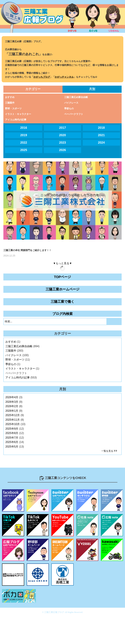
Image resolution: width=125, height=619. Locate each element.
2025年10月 (12, 424)
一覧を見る (107, 451)
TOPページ (62, 277)
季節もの (69, 108)
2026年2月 (11, 406)
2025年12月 (12, 415)
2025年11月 (12, 419)
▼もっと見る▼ (62, 263)
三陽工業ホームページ (62, 289)
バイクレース (71, 102)
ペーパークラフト (73, 114)
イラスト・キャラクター (18, 114)
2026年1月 (11, 410)
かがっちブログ (41, 77)
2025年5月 (11, 446)
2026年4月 (11, 397)
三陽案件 (10, 102)
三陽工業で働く (62, 301)
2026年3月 (11, 401)
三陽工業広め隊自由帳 (76, 97)
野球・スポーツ (13, 108)
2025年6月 (11, 442)
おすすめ (10, 97)
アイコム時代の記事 (15, 119)
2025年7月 (11, 437)
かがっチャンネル (64, 77)
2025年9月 (11, 428)
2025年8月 (11, 433)
